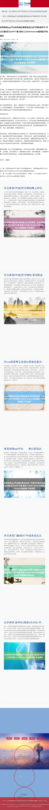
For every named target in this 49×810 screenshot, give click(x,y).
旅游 (4, 16)
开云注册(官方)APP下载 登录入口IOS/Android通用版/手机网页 (28, 11)
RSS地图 (39, 800)
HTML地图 (44, 800)
